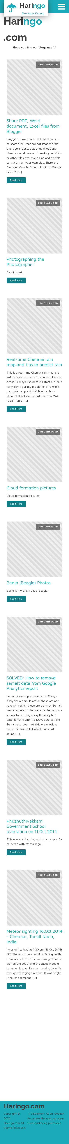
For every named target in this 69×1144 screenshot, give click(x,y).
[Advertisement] (34, 1052)
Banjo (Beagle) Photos (29, 582)
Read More (16, 180)
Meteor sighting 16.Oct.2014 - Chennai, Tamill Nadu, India (34, 936)
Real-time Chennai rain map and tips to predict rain (34, 362)
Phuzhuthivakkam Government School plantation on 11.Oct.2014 (32, 826)
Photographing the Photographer (25, 261)
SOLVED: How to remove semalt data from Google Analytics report (31, 683)
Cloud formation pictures (31, 487)
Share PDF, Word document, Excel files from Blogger (33, 126)
